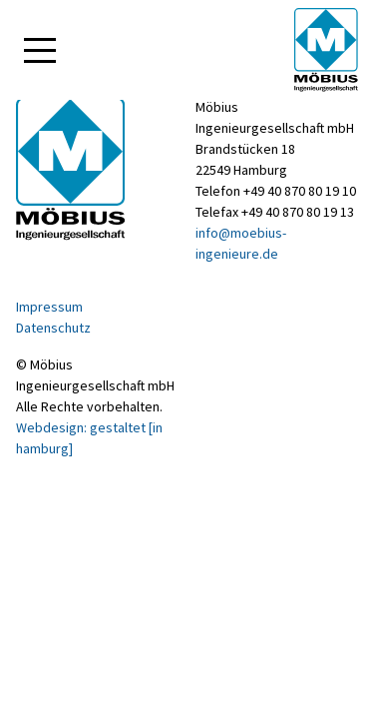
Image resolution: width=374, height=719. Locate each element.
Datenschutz (53, 328)
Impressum (49, 307)
